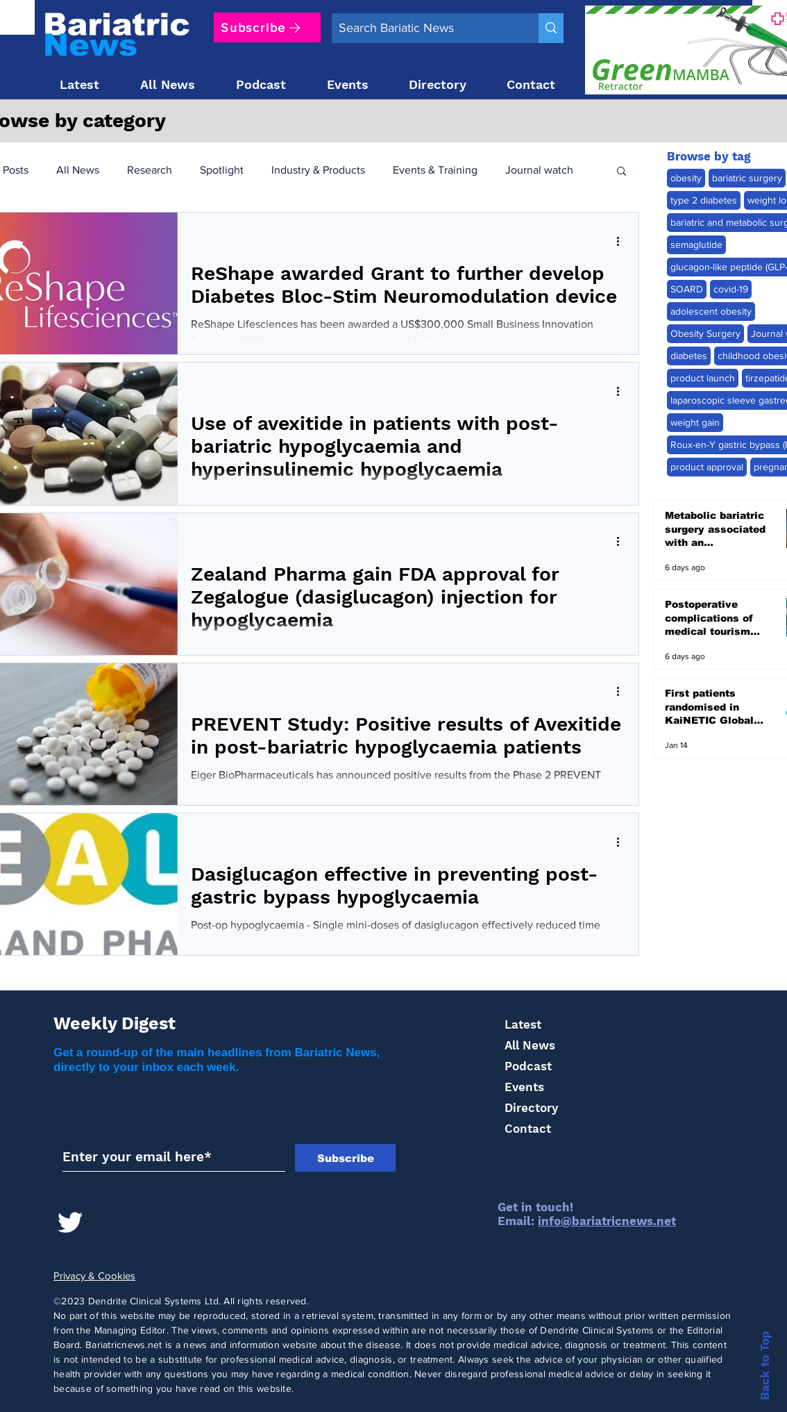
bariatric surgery (747, 177)
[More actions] (622, 241)
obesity (686, 177)
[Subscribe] (267, 27)
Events (524, 1087)
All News (77, 170)
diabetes (688, 355)
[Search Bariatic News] (424, 28)
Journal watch (539, 170)
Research (149, 170)
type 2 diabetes (703, 200)
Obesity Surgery (705, 333)
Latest (523, 1024)
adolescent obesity (711, 311)
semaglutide (696, 244)
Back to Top (765, 1365)
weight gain (695, 422)
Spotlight (222, 170)
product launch (702, 377)
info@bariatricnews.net (607, 1221)
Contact (528, 1129)
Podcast (528, 1066)
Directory (531, 1108)
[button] (621, 172)
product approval (706, 466)
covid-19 (730, 288)
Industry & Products (318, 170)
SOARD (686, 288)
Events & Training (435, 170)
